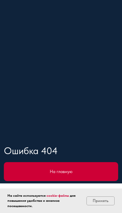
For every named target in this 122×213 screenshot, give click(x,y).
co (48, 195)
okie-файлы (59, 195)
